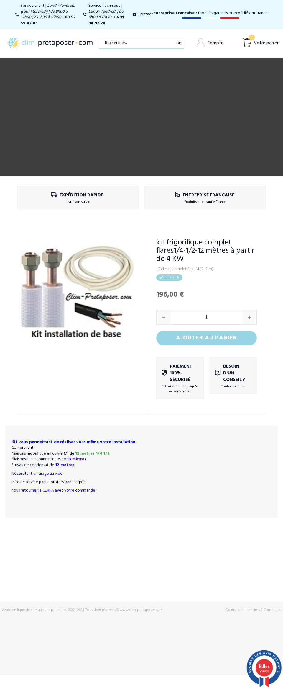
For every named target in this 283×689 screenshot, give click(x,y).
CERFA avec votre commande (68, 490)
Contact (145, 14)
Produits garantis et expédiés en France (211, 13)
